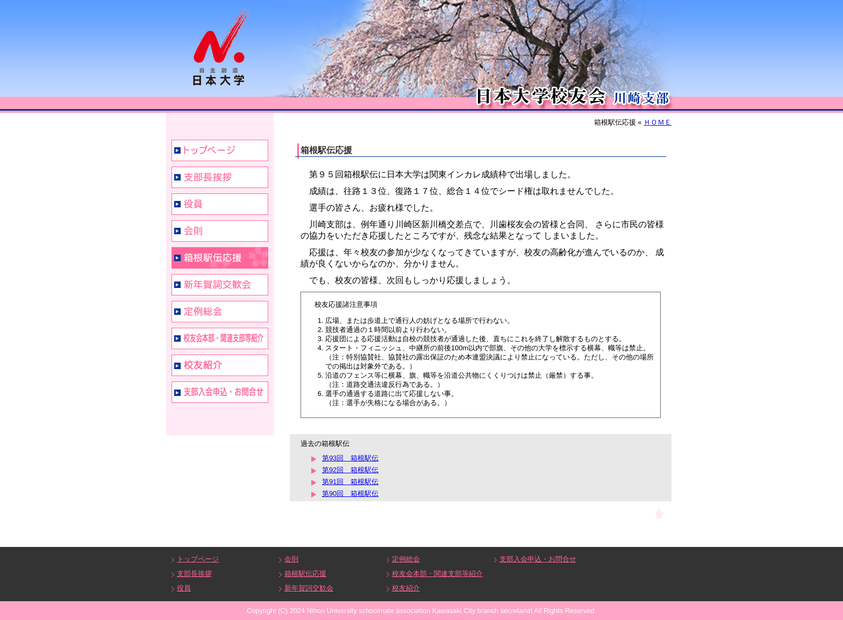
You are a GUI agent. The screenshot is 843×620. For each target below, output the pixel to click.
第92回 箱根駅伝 (350, 470)
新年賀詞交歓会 (220, 284)
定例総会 (220, 311)
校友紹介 (220, 365)
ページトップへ (659, 513)
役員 (220, 204)
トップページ (220, 150)
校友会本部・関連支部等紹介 (220, 338)
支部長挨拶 (220, 177)
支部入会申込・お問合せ (220, 392)
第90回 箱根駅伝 (350, 493)
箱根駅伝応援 (220, 258)
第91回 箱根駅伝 (350, 482)
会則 (220, 231)
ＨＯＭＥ (657, 122)
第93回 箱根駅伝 (350, 458)
